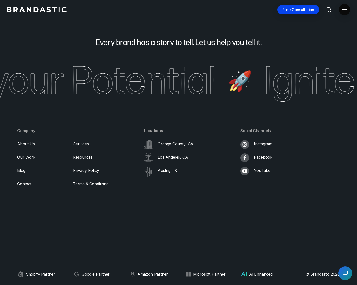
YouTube (262, 170)
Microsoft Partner (209, 274)
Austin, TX (167, 170)
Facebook (263, 157)
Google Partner (96, 274)
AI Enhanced (261, 274)
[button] (344, 9)
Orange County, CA (175, 143)
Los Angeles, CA (173, 157)
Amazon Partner (152, 274)
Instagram (263, 143)
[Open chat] (345, 273)
